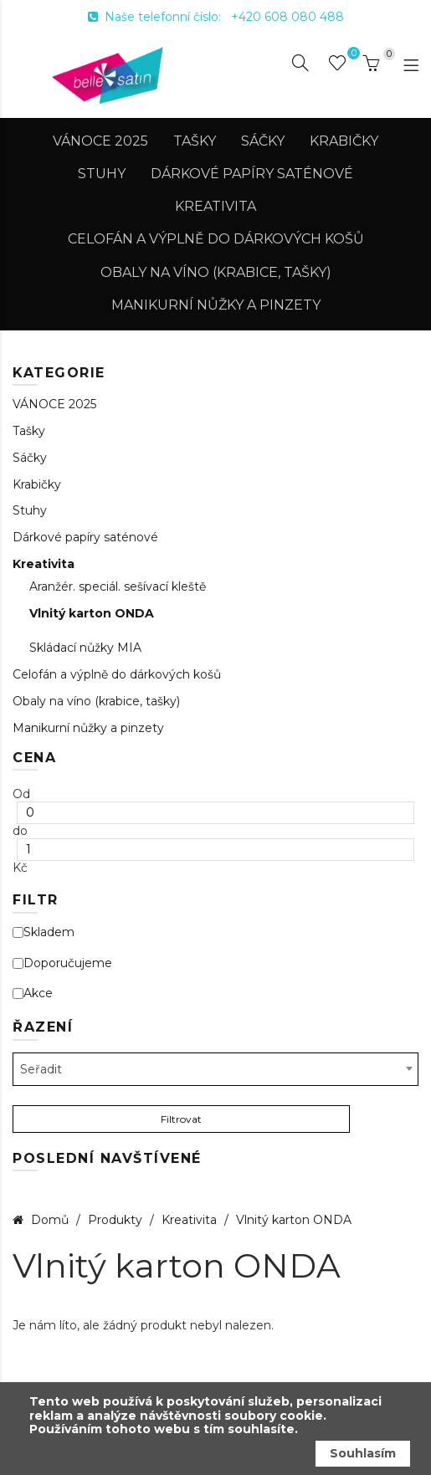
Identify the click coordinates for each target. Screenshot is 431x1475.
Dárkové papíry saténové (252, 174)
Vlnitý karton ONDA (91, 614)
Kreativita (215, 206)
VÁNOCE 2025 (100, 141)
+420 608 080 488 (287, 16)
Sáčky (263, 141)
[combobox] (215, 1069)
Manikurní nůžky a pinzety (216, 305)
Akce (33, 993)
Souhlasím (363, 1453)
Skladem (43, 932)
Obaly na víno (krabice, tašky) (215, 272)
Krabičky (344, 141)
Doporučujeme (62, 963)
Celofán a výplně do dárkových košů (216, 239)
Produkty (117, 1219)
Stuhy (102, 174)
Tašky (194, 141)
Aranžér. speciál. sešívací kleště (117, 587)
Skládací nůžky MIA (85, 648)
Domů (50, 1219)
